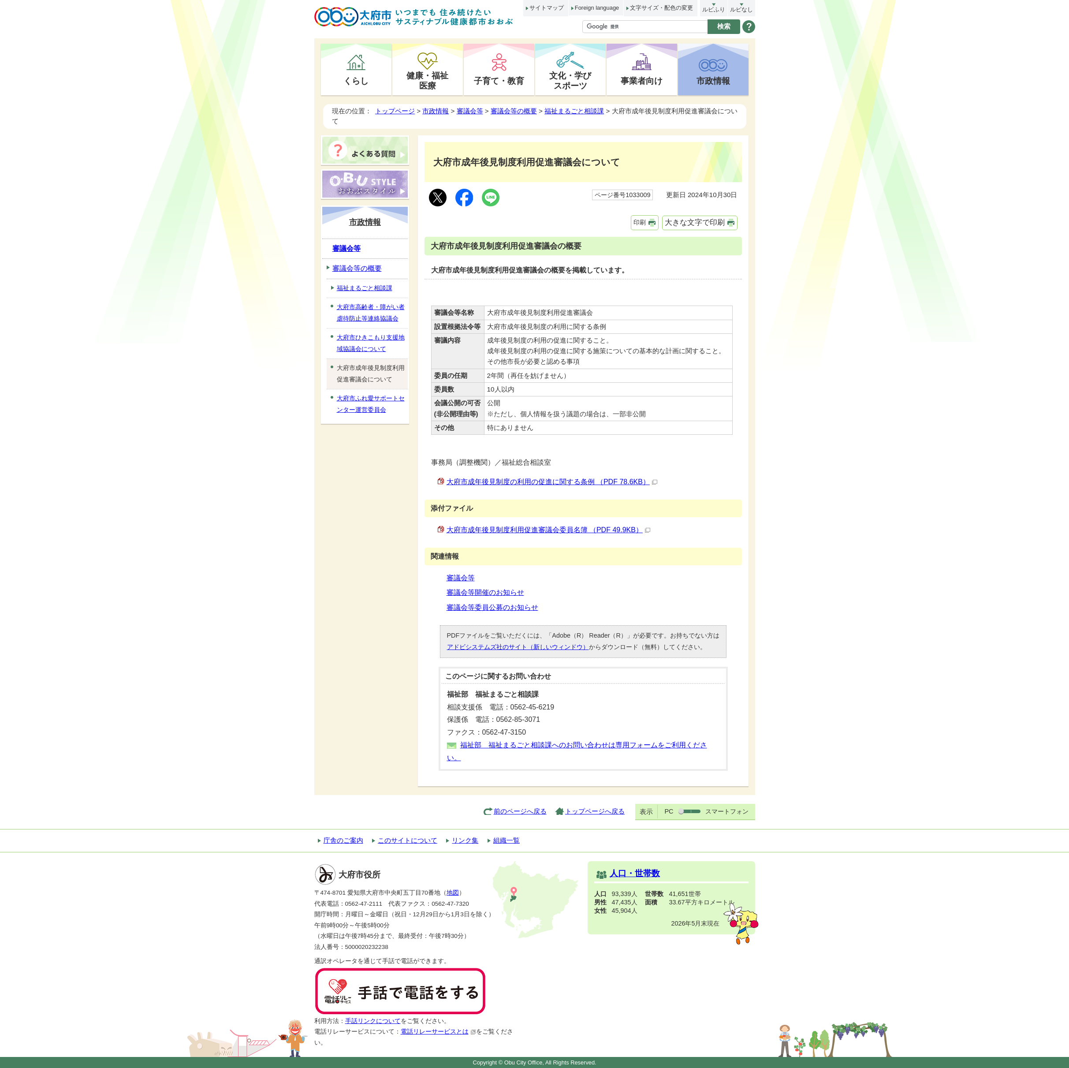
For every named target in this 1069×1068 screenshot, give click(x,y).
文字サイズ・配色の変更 (661, 7)
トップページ (395, 111)
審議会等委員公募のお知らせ (492, 607)
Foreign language (597, 7)
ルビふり (713, 9)
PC (668, 811)
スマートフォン (727, 811)
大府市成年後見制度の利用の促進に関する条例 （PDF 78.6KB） (552, 481)
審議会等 (470, 111)
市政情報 (713, 81)
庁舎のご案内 (343, 840)
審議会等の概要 (514, 111)
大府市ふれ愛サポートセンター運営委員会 (371, 404)
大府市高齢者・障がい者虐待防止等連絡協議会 (371, 312)
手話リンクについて (373, 1021)
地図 (453, 892)
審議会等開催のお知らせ (485, 592)
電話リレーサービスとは (438, 1031)
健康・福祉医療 (427, 80)
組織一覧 (506, 840)
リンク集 (465, 840)
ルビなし (741, 9)
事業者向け (642, 81)
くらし (356, 81)
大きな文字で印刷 (695, 222)
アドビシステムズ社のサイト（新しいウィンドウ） (518, 646)
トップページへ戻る (595, 811)
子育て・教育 (499, 81)
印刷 (639, 222)
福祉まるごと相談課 (574, 111)
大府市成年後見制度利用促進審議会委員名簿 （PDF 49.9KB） (548, 530)
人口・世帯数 (635, 873)
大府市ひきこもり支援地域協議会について (371, 343)
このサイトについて (407, 840)
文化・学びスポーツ (570, 80)
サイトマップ (546, 7)
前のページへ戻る (520, 811)
